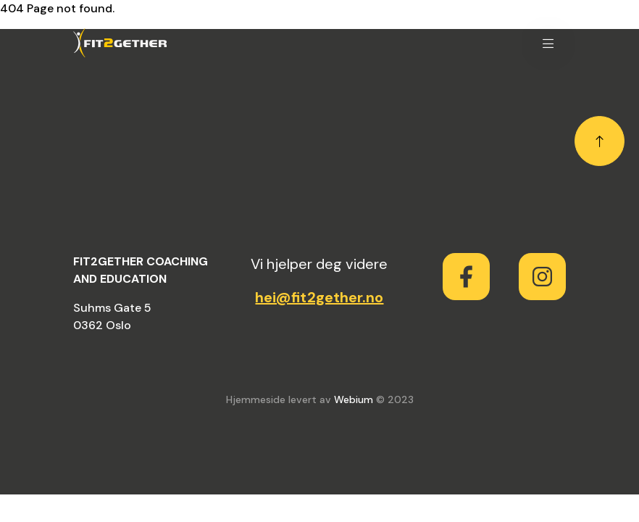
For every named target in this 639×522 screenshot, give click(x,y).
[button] (548, 42)
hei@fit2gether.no (319, 297)
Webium (353, 399)
